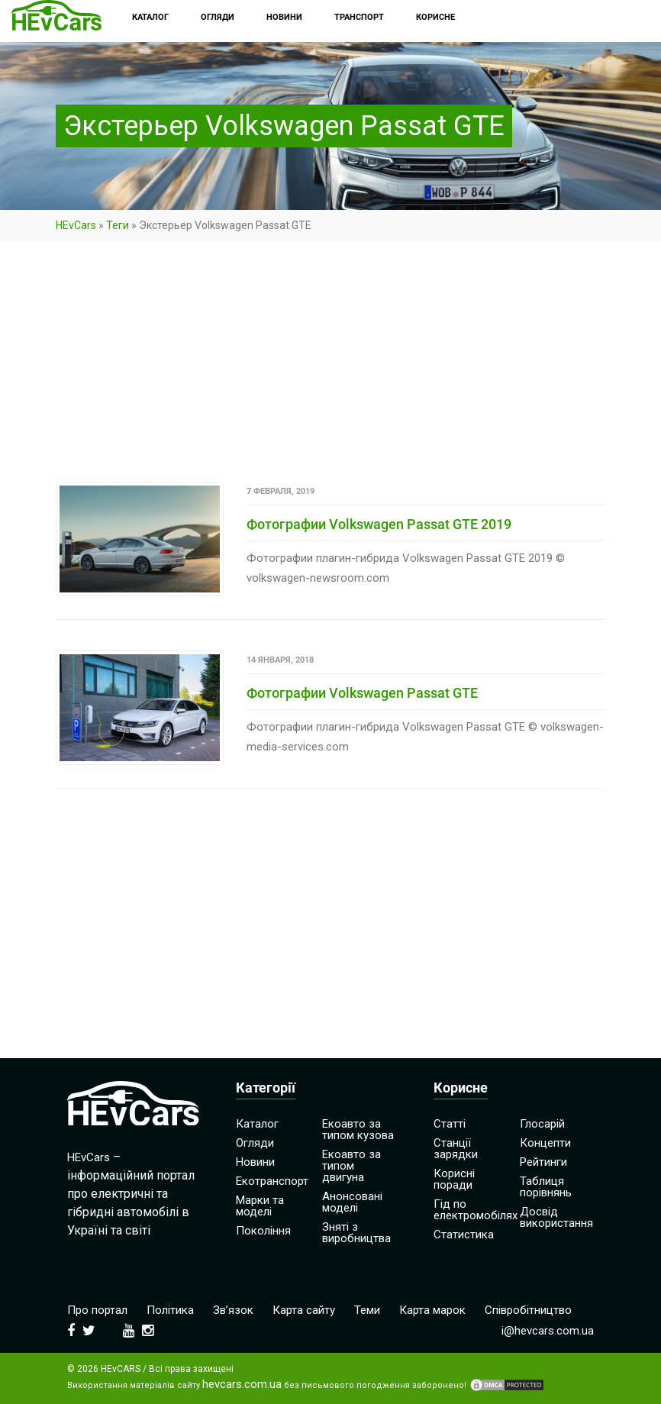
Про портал (97, 1310)
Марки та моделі (260, 1205)
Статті (450, 1124)
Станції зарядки (456, 1148)
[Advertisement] (330, 369)
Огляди (255, 1143)
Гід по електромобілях (476, 1209)
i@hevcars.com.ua (547, 1331)
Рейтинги (543, 1162)
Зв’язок (233, 1310)
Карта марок (432, 1310)
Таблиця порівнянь (546, 1186)
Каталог (257, 1124)
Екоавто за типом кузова (358, 1129)
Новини (255, 1162)
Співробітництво (528, 1310)
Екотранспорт (272, 1181)
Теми (367, 1310)
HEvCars (76, 225)
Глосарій (542, 1124)
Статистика (464, 1234)
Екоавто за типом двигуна (351, 1165)
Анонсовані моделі (352, 1202)
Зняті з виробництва (356, 1232)
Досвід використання (556, 1217)
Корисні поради (454, 1179)
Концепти (545, 1143)
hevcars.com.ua (242, 1384)
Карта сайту (303, 1310)
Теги (117, 225)
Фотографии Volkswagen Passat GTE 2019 (379, 524)
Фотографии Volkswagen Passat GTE (362, 693)
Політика (170, 1310)
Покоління (263, 1231)
